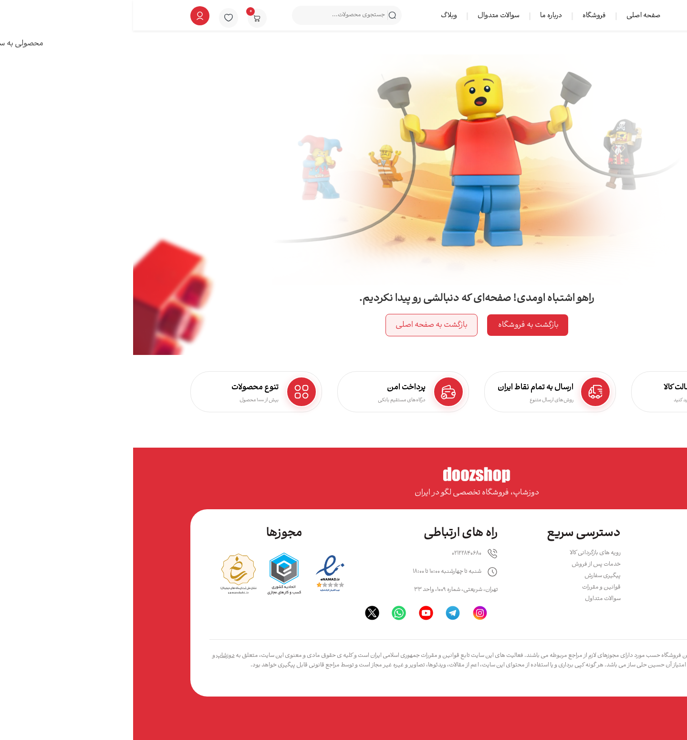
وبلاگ (316, 16)
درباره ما (418, 16)
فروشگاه (461, 16)
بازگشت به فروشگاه (395, 325)
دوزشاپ (92, 656)
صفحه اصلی (510, 16)
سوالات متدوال (365, 16)
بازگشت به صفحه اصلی (298, 325)
